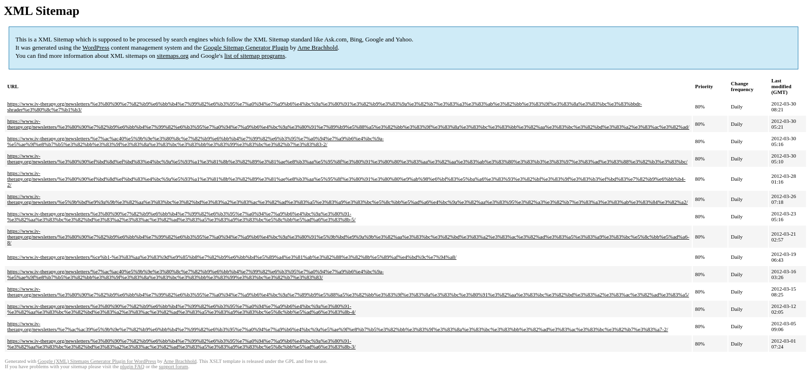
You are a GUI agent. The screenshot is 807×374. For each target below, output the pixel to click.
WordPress (95, 47)
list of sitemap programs (254, 55)
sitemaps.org (172, 55)
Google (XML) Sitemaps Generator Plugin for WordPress (97, 361)
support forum (173, 366)
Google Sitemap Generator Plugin (246, 47)
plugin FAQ (132, 366)
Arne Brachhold (317, 47)
